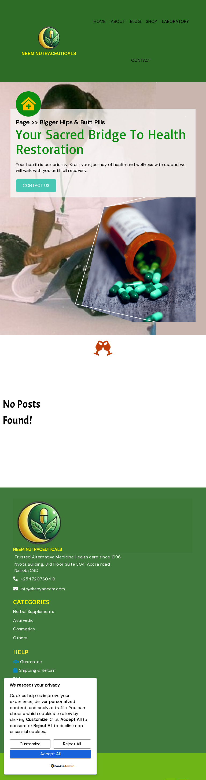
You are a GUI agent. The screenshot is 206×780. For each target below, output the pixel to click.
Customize (30, 744)
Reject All (72, 744)
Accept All (50, 754)
